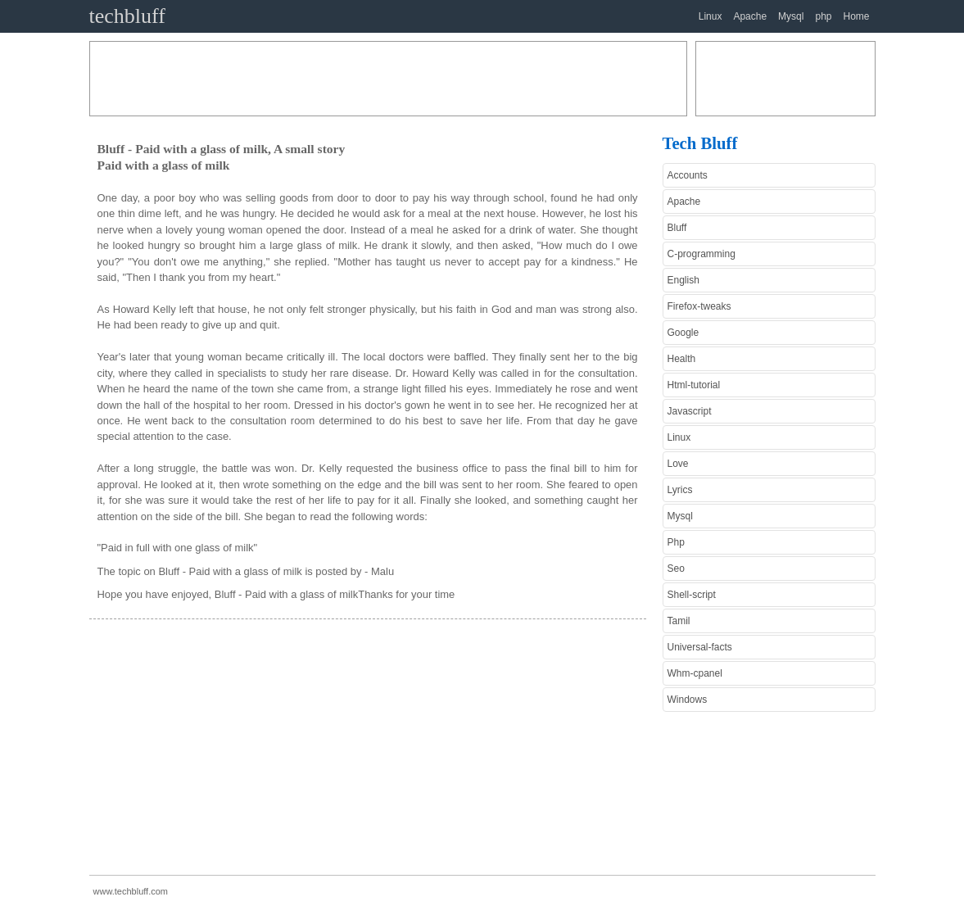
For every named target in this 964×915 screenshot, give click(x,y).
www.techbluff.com (131, 891)
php (823, 16)
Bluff (677, 227)
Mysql (790, 16)
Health (682, 359)
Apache (750, 16)
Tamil (679, 621)
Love (678, 463)
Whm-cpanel (695, 673)
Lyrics (680, 490)
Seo (676, 568)
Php (676, 542)
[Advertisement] (388, 79)
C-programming (701, 254)
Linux (710, 16)
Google (683, 332)
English (683, 280)
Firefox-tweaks (699, 306)
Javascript (690, 411)
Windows (688, 699)
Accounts (688, 175)
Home (856, 16)
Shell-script (692, 594)
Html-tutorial (694, 385)
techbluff (127, 16)
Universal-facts (700, 647)
